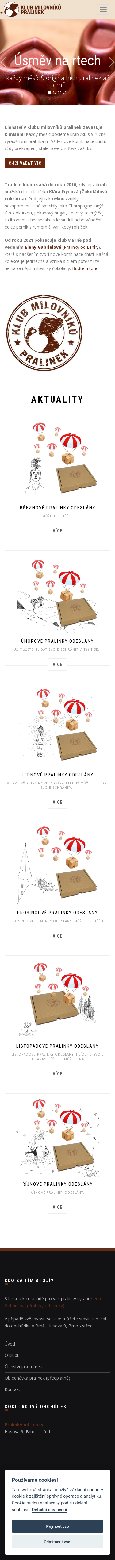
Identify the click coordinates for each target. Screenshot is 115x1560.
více (57, 530)
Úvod (10, 1344)
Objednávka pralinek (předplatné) (37, 1378)
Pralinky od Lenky (81, 247)
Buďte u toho (85, 268)
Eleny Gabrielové (43, 247)
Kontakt (12, 1389)
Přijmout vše (57, 1526)
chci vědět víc (25, 163)
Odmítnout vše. (57, 1541)
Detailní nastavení (49, 1509)
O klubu (12, 1355)
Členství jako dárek (23, 1366)
